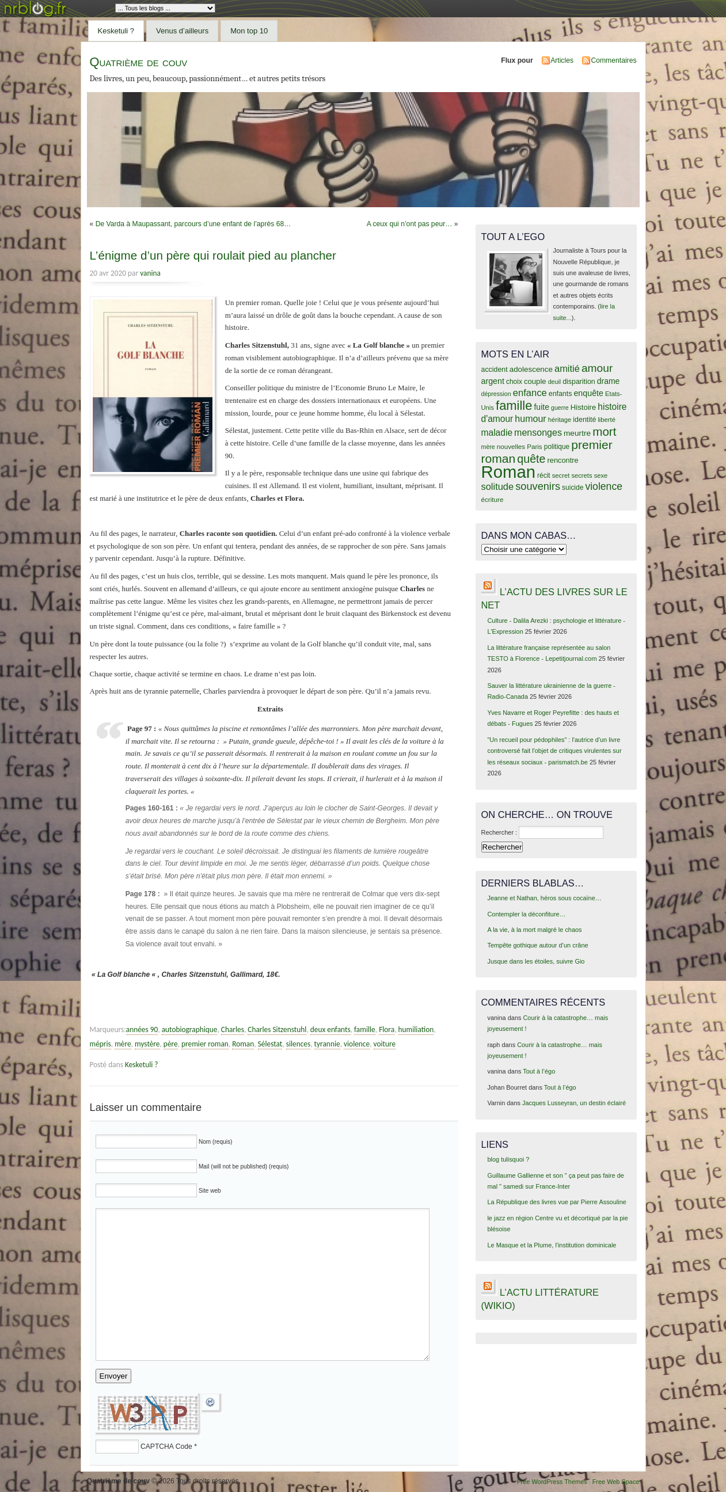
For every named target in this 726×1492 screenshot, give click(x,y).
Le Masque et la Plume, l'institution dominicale (551, 1245)
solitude (497, 486)
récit (543, 475)
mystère (147, 1044)
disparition (578, 382)
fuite (541, 407)
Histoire (583, 407)
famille (364, 1029)
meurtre (577, 433)
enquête (588, 393)
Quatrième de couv (139, 62)
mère (123, 1044)
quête (531, 458)
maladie (497, 432)
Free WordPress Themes (552, 1481)
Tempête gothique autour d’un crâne (537, 945)
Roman (243, 1044)
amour (597, 368)
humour (530, 418)
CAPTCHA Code (166, 1446)
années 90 (142, 1029)
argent (492, 381)
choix (514, 382)
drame (608, 381)
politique (557, 447)
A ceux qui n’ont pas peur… (410, 224)
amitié (567, 368)
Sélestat (270, 1044)
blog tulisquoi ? (508, 1159)
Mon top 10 (249, 30)
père (171, 1044)
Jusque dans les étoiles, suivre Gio (535, 961)
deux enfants (330, 1029)
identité (584, 420)
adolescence (531, 369)
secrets (581, 475)
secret (561, 475)
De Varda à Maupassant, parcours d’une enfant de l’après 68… (193, 224)
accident (494, 370)
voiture (385, 1044)
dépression (496, 393)
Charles (232, 1029)
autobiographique (190, 1029)
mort (604, 431)
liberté (606, 419)
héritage (560, 419)
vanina (150, 273)
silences (298, 1044)
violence (357, 1044)
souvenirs (537, 486)
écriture (492, 499)
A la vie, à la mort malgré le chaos (534, 929)
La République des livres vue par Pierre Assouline (556, 1201)
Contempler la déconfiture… (526, 914)
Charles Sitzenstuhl (277, 1029)
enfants (560, 394)
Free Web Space (616, 1481)
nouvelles (511, 446)
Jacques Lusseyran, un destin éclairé (574, 1102)
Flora (386, 1029)
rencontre (562, 460)
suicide (572, 488)
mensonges (538, 432)
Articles (561, 60)
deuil (554, 381)
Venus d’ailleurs (182, 30)
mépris (100, 1044)
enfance (530, 392)
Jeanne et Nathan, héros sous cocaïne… (544, 898)
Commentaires (613, 60)
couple (535, 381)
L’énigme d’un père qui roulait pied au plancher (213, 255)
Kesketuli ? (116, 30)
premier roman (205, 1044)
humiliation (416, 1029)
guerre (560, 407)
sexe (601, 475)
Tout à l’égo (539, 1071)
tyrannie (327, 1044)
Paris (534, 446)
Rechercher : (499, 832)
